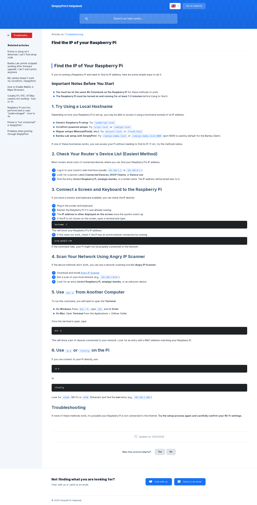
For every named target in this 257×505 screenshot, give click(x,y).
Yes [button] (160, 451)
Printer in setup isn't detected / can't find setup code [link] (22, 54)
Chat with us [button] (161, 481)
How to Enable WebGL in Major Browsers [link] (21, 88)
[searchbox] (128, 19)
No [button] (170, 451)
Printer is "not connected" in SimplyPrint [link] (22, 124)
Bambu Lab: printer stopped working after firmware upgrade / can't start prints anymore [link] (22, 67)
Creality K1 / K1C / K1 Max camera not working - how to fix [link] (22, 98)
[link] (20, 35)
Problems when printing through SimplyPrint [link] (20, 132)
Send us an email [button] (192, 481)
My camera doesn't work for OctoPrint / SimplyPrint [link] (22, 79)
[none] (66, 6)
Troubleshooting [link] (74, 34)
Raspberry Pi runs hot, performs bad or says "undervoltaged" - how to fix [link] (21, 112)
